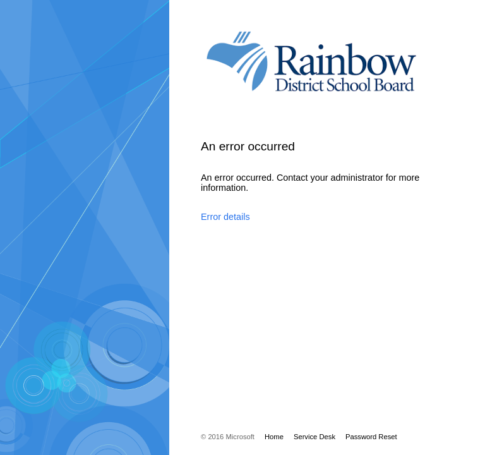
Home (274, 436)
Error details (225, 217)
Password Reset (371, 436)
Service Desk (314, 436)
